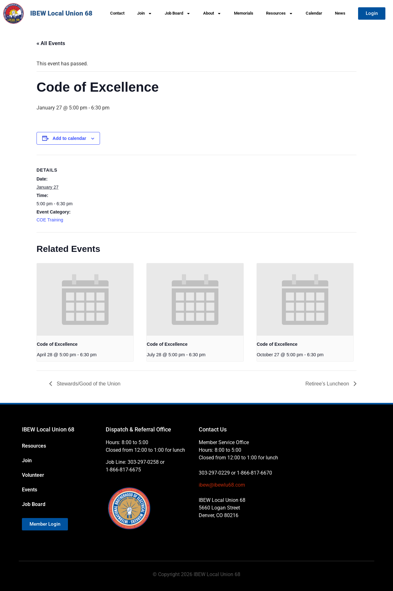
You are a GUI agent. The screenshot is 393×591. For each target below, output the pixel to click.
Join (144, 13)
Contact (117, 13)
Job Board (177, 13)
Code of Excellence (57, 344)
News (340, 13)
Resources (279, 13)
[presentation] (85, 299)
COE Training (50, 219)
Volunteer (33, 475)
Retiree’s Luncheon (327, 383)
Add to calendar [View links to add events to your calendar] (69, 138)
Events (29, 490)
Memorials (243, 13)
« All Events (51, 43)
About (212, 13)
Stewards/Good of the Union (87, 383)
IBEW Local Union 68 (61, 13)
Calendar (314, 13)
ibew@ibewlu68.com (222, 485)
